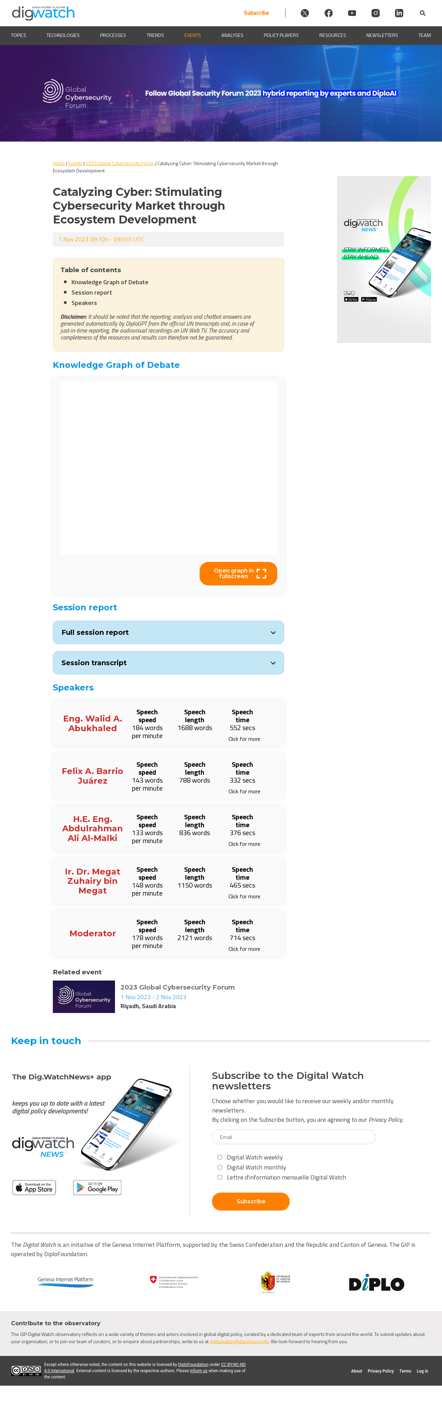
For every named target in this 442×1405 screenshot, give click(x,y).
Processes (113, 35)
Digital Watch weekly (250, 1157)
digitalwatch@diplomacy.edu (239, 1341)
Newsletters (382, 35)
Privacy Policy (385, 1119)
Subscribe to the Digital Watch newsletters (288, 1081)
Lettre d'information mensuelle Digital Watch (282, 1177)
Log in (422, 1371)
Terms (405, 1371)
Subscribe (248, 13)
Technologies (63, 35)
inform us (199, 1371)
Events (192, 35)
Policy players (281, 35)
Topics (18, 35)
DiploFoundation (193, 1364)
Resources (332, 35)
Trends (155, 35)
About (356, 1371)
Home (59, 163)
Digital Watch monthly (252, 1167)
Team (425, 35)
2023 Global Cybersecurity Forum (120, 163)
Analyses (232, 35)
